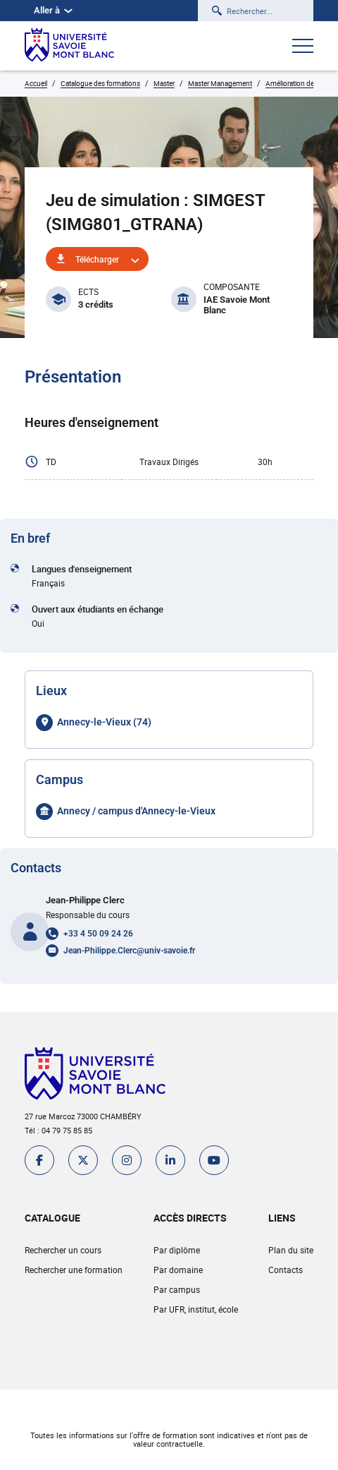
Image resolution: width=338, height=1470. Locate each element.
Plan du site (290, 1249)
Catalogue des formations (100, 83)
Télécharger (97, 259)
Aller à (53, 10)
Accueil (36, 83)
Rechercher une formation (74, 1269)
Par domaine (178, 1269)
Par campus (177, 1289)
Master (164, 83)
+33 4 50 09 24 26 (98, 934)
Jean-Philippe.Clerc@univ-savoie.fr (129, 951)
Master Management (220, 83)
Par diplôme (177, 1249)
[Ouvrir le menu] (302, 47)
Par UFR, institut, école (196, 1309)
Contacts (285, 1269)
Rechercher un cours (63, 1249)
